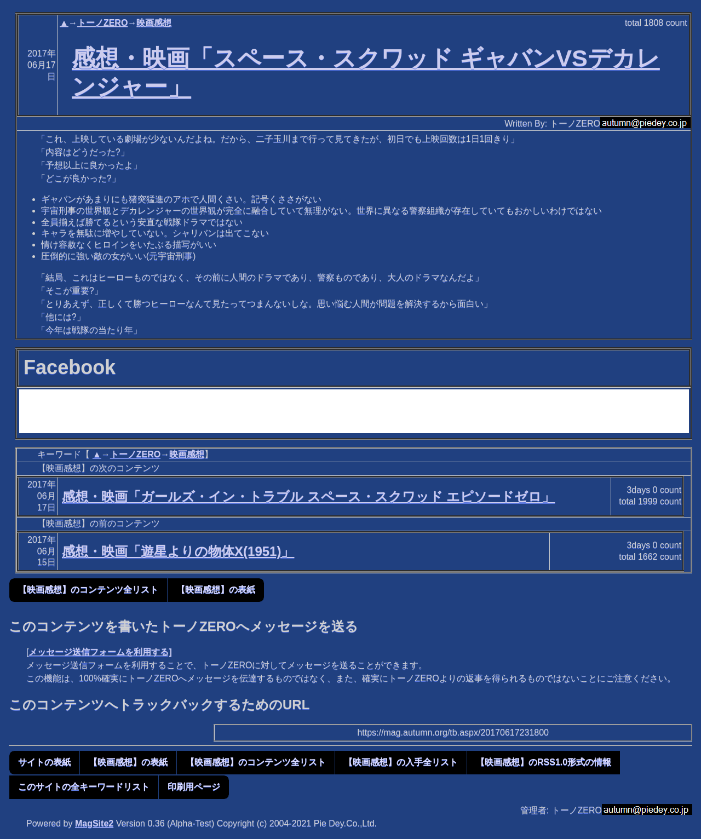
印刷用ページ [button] (194, 786)
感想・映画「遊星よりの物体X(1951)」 (178, 551)
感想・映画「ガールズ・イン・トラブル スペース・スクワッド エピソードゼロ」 (308, 496)
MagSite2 (94, 823)
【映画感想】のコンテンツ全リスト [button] (88, 589)
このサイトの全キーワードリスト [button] (84, 786)
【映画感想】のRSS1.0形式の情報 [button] (543, 762)
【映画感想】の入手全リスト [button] (401, 762)
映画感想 (153, 22)
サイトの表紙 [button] (44, 762)
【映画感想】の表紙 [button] (215, 589)
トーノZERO (102, 22)
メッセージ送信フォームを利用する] (99, 652)
